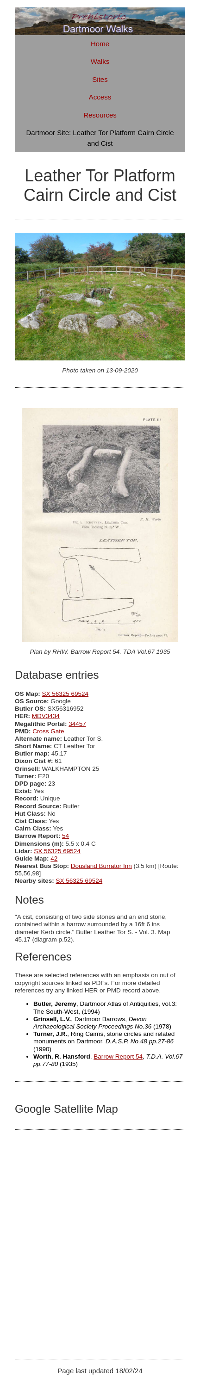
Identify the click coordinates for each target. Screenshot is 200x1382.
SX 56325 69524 (65, 693)
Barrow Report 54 (118, 1056)
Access (100, 97)
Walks (100, 61)
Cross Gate (48, 731)
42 (53, 858)
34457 (77, 723)
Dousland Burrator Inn (101, 865)
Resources (100, 115)
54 (65, 835)
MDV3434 (46, 716)
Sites (99, 79)
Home (100, 44)
